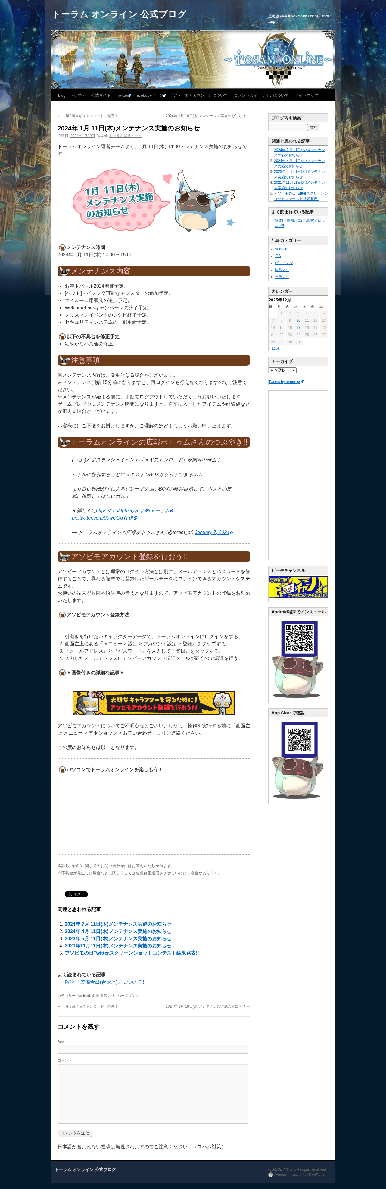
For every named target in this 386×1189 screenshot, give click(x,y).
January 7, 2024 (212, 532)
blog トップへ (71, 95)
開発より (282, 277)
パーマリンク (128, 996)
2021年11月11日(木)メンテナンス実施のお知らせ (118, 945)
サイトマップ (306, 95)
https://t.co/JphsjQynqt (120, 510)
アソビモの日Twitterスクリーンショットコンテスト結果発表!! (132, 953)
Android (84, 996)
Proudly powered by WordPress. (300, 1175)
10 (298, 320)
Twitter (122, 95)
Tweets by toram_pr (284, 382)
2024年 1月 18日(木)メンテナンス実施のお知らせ (208, 116)
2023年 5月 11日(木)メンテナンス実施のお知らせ (118, 938)
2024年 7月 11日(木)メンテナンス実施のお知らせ (118, 924)
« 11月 (274, 348)
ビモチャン (284, 263)
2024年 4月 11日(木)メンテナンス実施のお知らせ (118, 931)
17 (298, 328)
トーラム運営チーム (125, 136)
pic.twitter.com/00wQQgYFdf (102, 517)
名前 (61, 1041)
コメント (65, 1060)
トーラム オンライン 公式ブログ (118, 14)
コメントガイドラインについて (261, 95)
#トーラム (159, 510)
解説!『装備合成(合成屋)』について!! (104, 982)
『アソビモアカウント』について (198, 95)
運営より (107, 996)
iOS (95, 996)
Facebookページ (148, 95)
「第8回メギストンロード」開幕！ (88, 116)
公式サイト (101, 95)
